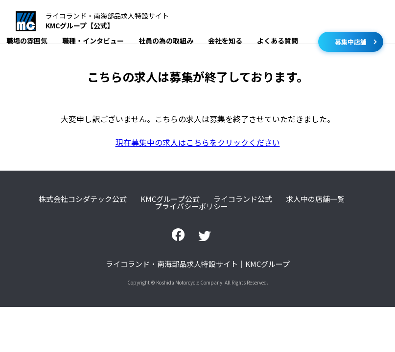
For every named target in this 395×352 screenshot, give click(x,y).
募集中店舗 (351, 41)
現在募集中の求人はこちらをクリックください (198, 142)
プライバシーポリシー (191, 206)
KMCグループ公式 (170, 199)
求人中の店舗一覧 (315, 199)
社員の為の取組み (166, 40)
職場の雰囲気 (26, 40)
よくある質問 (277, 40)
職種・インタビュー (93, 40)
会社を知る (225, 40)
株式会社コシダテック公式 (83, 199)
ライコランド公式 (242, 199)
